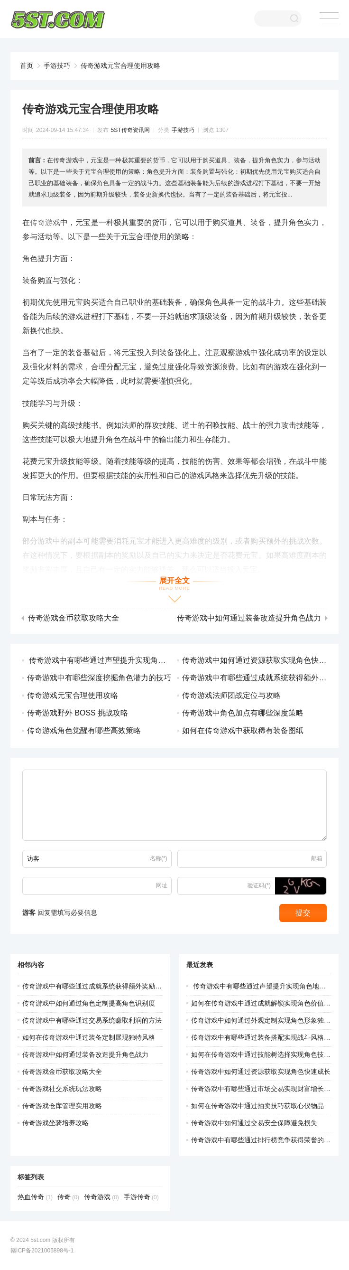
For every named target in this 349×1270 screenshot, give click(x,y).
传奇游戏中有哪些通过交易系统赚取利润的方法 (92, 1020)
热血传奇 (35, 1197)
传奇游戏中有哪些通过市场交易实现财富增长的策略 (267, 1088)
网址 (161, 885)
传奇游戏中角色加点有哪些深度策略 (242, 713)
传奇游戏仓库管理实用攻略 (62, 1106)
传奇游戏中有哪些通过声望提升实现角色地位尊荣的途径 (123, 660)
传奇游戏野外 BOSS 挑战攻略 (77, 713)
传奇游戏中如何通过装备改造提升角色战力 (249, 618)
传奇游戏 (45, 222)
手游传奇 (141, 1197)
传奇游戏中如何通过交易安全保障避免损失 (254, 1123)
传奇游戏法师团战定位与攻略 (231, 695)
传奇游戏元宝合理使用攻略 (120, 65)
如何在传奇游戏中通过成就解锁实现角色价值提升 (264, 1003)
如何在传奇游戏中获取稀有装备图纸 (242, 730)
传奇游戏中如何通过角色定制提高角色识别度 (88, 1003)
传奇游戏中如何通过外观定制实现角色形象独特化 (264, 1020)
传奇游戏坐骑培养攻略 (55, 1123)
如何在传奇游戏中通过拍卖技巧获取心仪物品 (257, 1106)
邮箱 (316, 858)
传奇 (68, 1197)
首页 (26, 65)
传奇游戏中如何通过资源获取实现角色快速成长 (261, 660)
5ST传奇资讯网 (130, 130)
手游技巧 (57, 65)
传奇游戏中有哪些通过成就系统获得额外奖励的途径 (98, 986)
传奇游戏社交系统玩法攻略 (62, 1088)
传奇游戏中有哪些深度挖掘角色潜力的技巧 (99, 678)
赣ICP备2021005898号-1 (41, 1250)
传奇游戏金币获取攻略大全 (73, 618)
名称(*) (158, 858)
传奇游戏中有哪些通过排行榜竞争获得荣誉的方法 (264, 1140)
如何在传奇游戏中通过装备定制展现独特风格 (88, 1037)
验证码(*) (259, 885)
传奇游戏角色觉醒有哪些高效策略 (84, 730)
